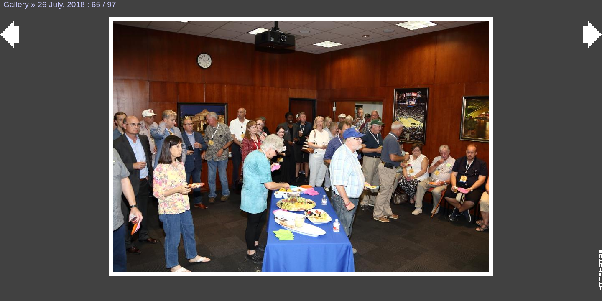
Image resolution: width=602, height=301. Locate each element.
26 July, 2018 (61, 4)
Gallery (16, 4)
